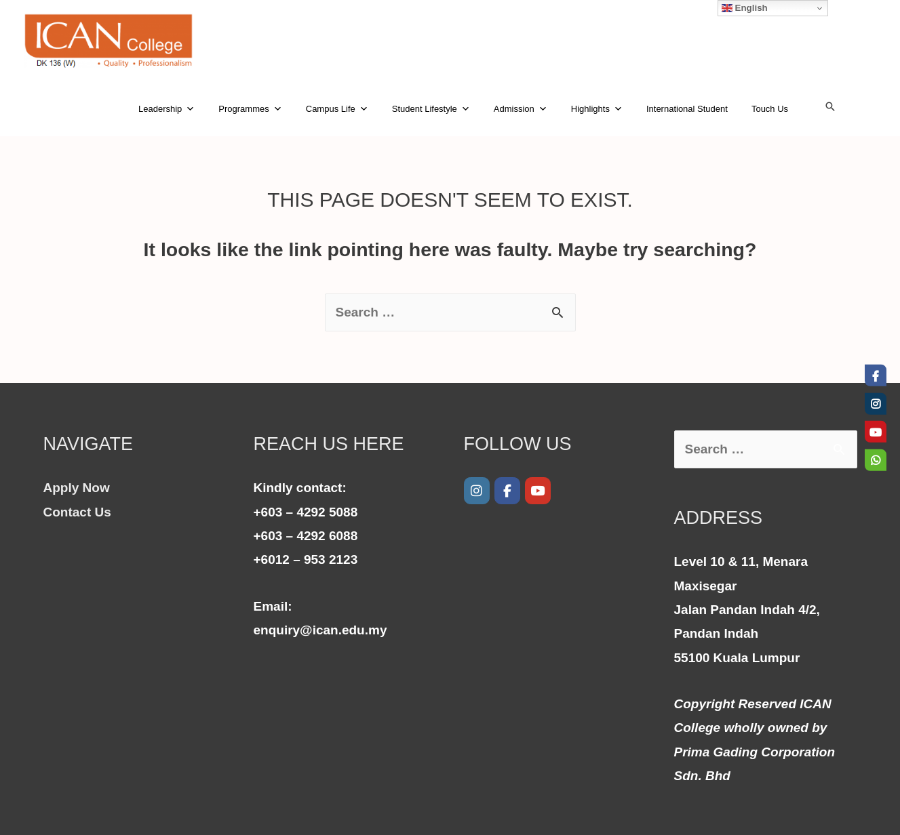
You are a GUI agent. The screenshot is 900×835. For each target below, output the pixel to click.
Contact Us (77, 512)
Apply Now (76, 488)
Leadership (166, 109)
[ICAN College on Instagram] (477, 490)
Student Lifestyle (431, 109)
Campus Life (337, 109)
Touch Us (769, 109)
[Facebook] (507, 490)
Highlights (597, 109)
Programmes (249, 109)
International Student (687, 109)
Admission (520, 109)
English (745, 8)
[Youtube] (538, 490)
